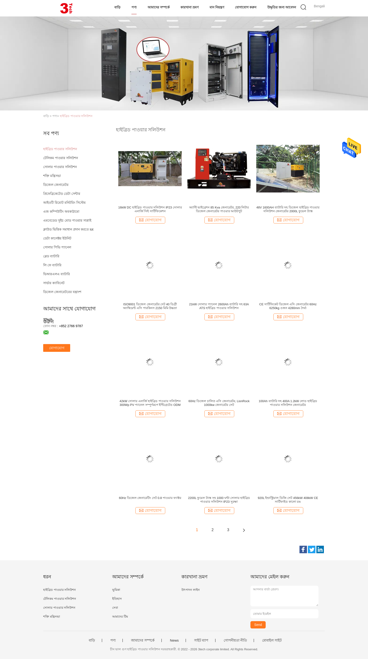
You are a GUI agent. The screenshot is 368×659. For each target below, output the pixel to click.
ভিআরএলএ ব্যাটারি (56, 274)
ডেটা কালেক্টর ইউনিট (57, 238)
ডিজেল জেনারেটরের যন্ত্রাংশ (62, 292)
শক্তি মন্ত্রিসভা (52, 176)
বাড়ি (117, 7)
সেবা (115, 607)
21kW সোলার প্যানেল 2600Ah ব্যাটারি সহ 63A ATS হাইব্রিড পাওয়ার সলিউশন (219, 306)
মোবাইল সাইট (272, 640)
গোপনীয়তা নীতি (235, 640)
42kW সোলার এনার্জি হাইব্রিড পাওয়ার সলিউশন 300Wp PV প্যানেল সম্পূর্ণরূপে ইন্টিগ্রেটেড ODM (149, 403)
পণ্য (134, 7)
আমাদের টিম (120, 616)
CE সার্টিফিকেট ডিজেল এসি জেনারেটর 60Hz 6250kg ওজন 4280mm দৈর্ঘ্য (288, 306)
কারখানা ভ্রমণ (189, 7)
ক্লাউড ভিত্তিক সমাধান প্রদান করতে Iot (68, 229)
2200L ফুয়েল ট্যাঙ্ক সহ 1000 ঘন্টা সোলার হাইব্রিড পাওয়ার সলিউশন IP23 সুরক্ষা (219, 499)
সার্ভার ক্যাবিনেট (54, 283)
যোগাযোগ (56, 348)
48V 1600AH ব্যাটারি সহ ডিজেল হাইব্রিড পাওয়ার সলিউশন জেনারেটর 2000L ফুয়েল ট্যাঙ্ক (287, 209)
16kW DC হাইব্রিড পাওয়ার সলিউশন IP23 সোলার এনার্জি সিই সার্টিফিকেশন (150, 209)
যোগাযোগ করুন (245, 7)
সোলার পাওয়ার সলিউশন (60, 167)
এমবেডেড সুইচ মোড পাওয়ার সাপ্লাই (67, 220)
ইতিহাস (117, 598)
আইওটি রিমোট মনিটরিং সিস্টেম (64, 202)
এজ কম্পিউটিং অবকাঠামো (61, 211)
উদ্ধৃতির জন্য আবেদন (281, 7)
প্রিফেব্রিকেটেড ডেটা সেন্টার (61, 194)
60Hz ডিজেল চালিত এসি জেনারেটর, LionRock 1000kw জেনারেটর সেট (218, 403)
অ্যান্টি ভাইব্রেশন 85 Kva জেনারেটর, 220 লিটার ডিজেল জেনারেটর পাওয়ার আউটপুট (219, 209)
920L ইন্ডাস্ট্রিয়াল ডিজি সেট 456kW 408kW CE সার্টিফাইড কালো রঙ (288, 499)
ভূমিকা (116, 590)
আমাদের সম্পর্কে (159, 7)
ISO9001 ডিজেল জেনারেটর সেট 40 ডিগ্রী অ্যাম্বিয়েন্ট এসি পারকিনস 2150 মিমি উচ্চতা (150, 306)
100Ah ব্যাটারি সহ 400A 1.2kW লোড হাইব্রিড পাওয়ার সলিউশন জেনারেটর (288, 403)
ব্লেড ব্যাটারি (51, 256)
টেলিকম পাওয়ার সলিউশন (60, 158)
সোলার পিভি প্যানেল (57, 247)
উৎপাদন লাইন (190, 590)
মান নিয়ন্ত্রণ (217, 7)
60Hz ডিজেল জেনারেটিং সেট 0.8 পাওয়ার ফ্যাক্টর (150, 498)
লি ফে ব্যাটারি (52, 265)
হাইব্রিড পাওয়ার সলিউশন (76, 116)
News (174, 640)
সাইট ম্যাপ (201, 640)
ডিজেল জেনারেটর (56, 185)
